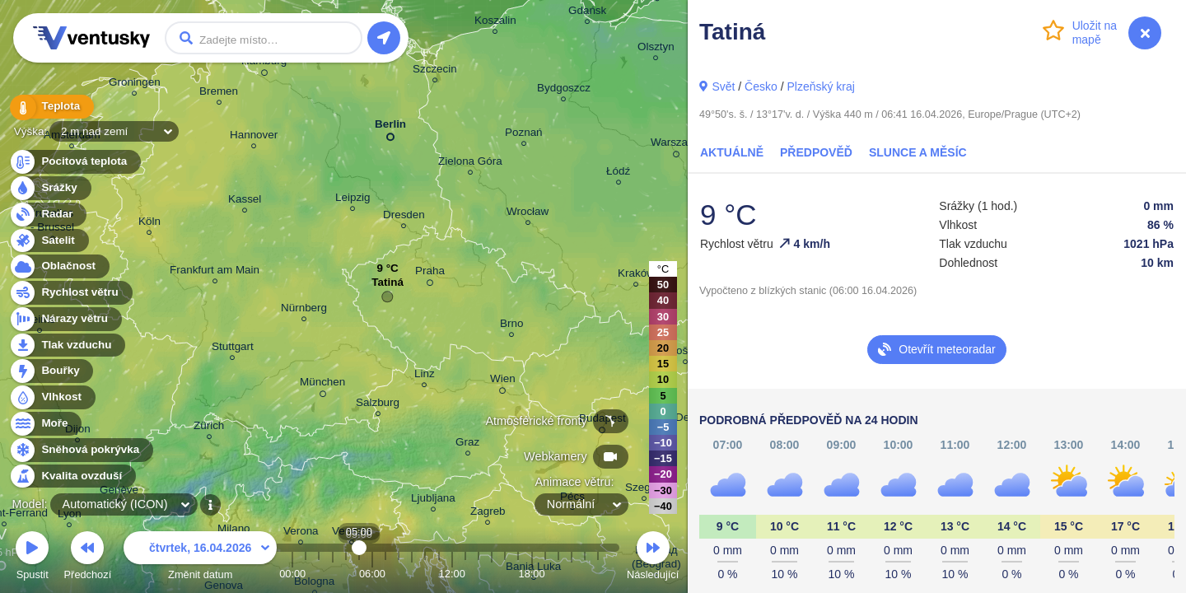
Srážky (49, 188)
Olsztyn (656, 49)
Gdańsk (587, 12)
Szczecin (435, 71)
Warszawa (676, 145)
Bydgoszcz (564, 90)
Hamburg (264, 63)
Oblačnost (59, 266)
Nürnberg (304, 310)
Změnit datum (200, 558)
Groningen (135, 84)
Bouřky (51, 371)
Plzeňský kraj (820, 86)
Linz (424, 376)
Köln (149, 223)
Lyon (70, 516)
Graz (467, 444)
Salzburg (377, 404)
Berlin (390, 127)
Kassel (244, 201)
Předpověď (816, 152)
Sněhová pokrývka (80, 450)
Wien (503, 381)
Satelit (48, 241)
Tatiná (387, 286)
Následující (653, 558)
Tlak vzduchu (67, 345)
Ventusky (89, 38)
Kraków (636, 275)
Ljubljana (433, 500)
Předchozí (88, 558)
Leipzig (353, 199)
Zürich (209, 428)
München (322, 385)
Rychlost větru (70, 293)
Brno (511, 325)
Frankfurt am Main (214, 272)
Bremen (218, 93)
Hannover (254, 137)
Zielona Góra (470, 163)
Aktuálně (731, 152)
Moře (45, 424)
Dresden (404, 217)
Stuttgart (233, 348)
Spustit (32, 558)
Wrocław (528, 213)
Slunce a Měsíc (918, 152)
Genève (119, 492)
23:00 (598, 573)
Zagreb (488, 513)
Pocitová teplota (74, 162)
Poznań (524, 134)
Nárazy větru (65, 319)
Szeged (644, 489)
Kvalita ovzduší (72, 476)
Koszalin (495, 22)
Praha (430, 273)
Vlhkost (52, 397)
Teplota (51, 107)
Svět (723, 86)
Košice (685, 353)
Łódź (618, 173)
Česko (761, 86)
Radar (47, 214)
